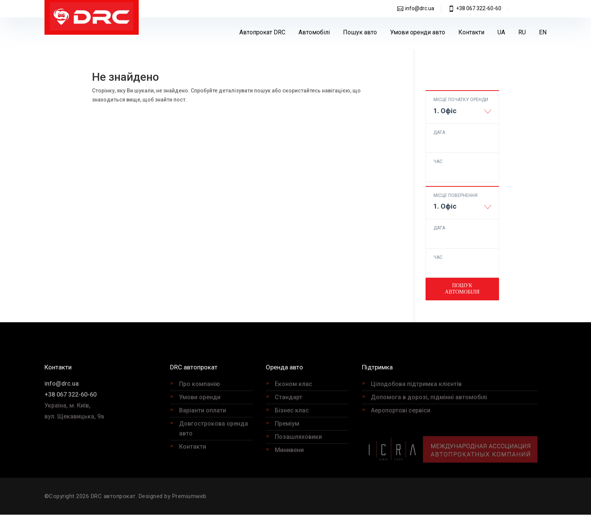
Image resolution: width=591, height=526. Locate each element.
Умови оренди (199, 397)
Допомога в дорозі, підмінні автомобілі (429, 397)
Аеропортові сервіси (400, 410)
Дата (439, 132)
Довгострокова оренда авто (213, 428)
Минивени (289, 450)
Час (437, 161)
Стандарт (288, 397)
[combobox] (462, 114)
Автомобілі (314, 32)
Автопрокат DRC (262, 32)
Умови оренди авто (417, 32)
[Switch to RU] (522, 32)
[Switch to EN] (543, 32)
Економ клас (293, 384)
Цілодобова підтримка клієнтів (416, 384)
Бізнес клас (292, 410)
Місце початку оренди (460, 99)
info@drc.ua (419, 8)
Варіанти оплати (202, 410)
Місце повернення (455, 195)
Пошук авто (360, 32)
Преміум (287, 423)
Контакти (471, 32)
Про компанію (199, 384)
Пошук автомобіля (462, 288)
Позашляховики (298, 436)
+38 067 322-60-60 (478, 8)
